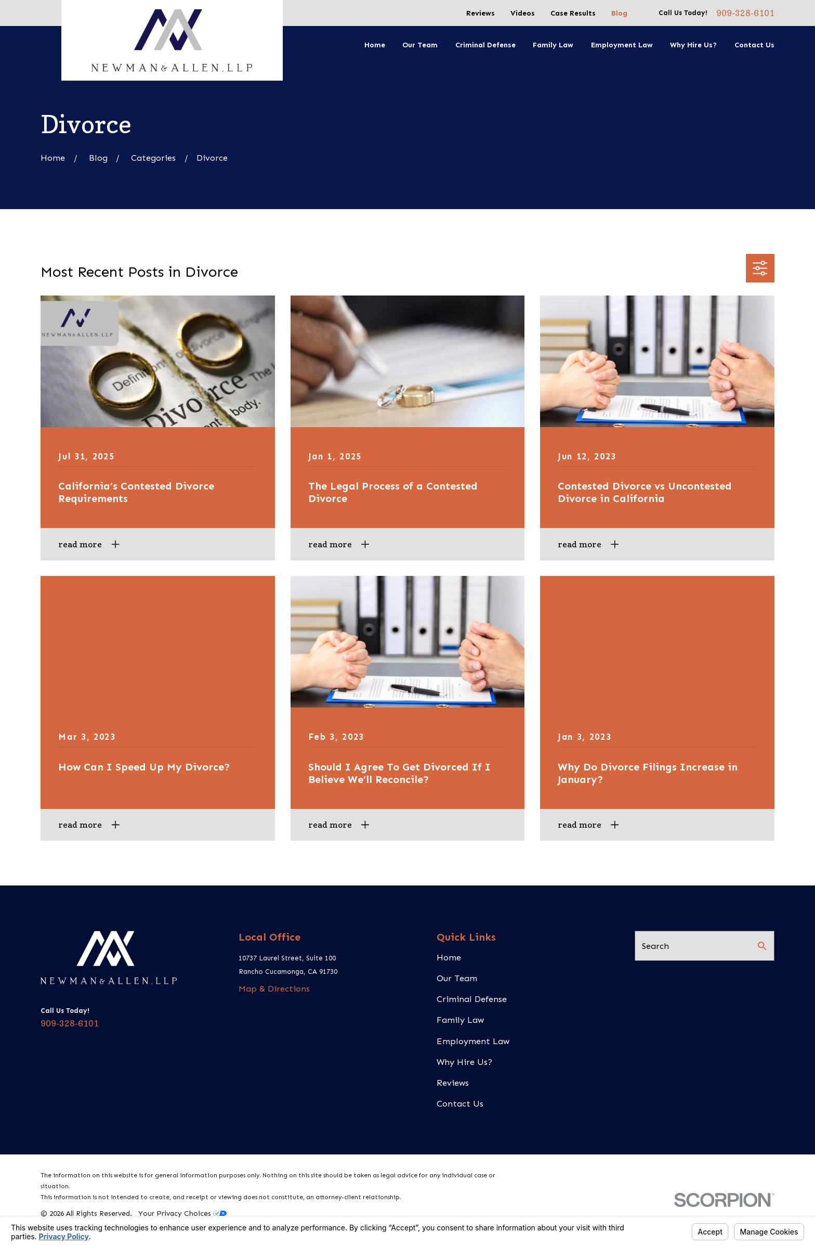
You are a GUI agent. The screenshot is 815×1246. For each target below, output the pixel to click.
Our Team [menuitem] (420, 45)
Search (655, 946)
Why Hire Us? (464, 1062)
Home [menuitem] (374, 45)
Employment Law (473, 1041)
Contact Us (460, 1103)
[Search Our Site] (762, 946)
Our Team (457, 978)
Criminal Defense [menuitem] (485, 45)
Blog (619, 13)
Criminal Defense (472, 999)
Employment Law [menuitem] (622, 45)
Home (449, 957)
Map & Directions (274, 988)
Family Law (460, 1019)
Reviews (480, 13)
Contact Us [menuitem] (754, 45)
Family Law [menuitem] (553, 45)
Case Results (573, 13)
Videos (522, 13)
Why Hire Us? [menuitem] (693, 45)
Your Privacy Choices (182, 1213)
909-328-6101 (745, 13)
